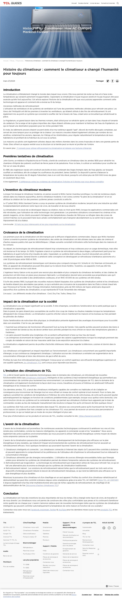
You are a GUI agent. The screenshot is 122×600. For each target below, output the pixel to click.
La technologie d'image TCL (11, 544)
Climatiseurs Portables (30, 530)
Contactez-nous (48, 562)
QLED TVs (6, 530)
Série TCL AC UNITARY (108, 480)
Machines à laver (28, 551)
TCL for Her (86, 537)
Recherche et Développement (88, 541)
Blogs (12, 61)
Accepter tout (87, 595)
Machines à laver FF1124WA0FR (28, 577)
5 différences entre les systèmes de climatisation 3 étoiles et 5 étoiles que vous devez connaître (61, 182)
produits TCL (106, 510)
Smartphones (47, 527)
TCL (5, 375)
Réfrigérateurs (28, 547)
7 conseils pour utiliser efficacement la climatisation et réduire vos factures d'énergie (53, 148)
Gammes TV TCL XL (10, 540)
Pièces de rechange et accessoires (50, 558)
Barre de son (7, 556)
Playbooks (19, 61)
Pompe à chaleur (29, 537)
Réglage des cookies (112, 595)
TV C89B (26, 564)
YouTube (62, 510)
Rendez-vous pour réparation (49, 566)
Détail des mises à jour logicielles (50, 571)
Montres (45, 537)
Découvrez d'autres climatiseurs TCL (42, 485)
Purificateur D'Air (29, 554)
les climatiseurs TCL (32, 363)
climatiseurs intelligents (36, 378)
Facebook (34, 510)
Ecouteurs (46, 530)
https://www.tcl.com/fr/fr (90, 416)
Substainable (87, 527)
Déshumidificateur (29, 534)
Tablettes (46, 534)
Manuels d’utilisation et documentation (71, 536)
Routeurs (46, 540)
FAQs (45, 551)
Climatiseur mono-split (31, 527)
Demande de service (70, 554)
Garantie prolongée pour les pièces (69, 544)
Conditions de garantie (51, 554)
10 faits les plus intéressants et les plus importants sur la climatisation (44, 224)
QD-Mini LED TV (9, 527)
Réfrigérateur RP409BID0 (27, 572)
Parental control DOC (91, 554)
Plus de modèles (8, 566)
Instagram (44, 510)
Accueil (5, 61)
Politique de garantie (70, 540)
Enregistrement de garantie (69, 550)
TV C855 (26, 568)
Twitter (52, 510)
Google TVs (7, 534)
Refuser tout (98, 595)
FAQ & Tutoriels (68, 532)
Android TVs (7, 537)
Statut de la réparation (70, 557)
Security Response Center (91, 549)
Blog (84, 534)
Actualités (86, 530)
